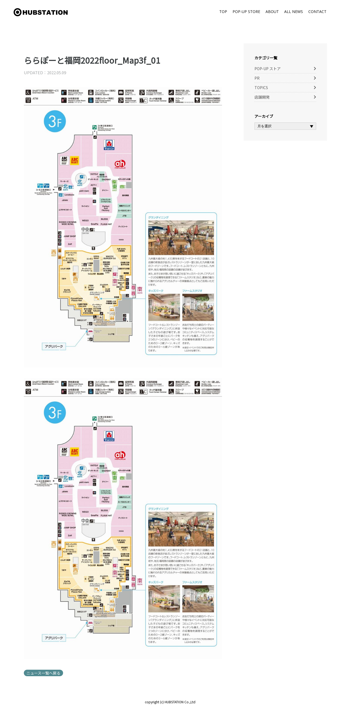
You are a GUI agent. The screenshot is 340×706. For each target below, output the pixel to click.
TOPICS (261, 87)
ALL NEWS (293, 11)
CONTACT (317, 11)
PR (257, 78)
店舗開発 (262, 97)
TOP (223, 11)
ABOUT (272, 11)
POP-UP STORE (246, 11)
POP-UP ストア (267, 68)
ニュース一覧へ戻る (43, 673)
